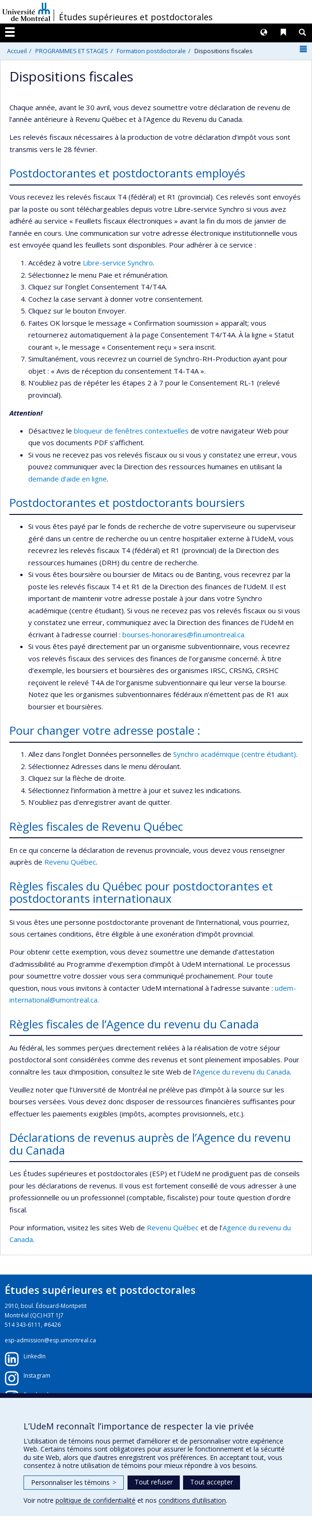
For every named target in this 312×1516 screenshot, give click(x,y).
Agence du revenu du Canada (243, 1071)
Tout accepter (211, 1481)
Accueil (17, 51)
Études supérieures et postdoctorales (136, 17)
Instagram (37, 1376)
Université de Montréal (26, 11)
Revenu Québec (70, 861)
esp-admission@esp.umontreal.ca (50, 1340)
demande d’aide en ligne (67, 478)
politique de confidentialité (96, 1500)
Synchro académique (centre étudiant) (234, 754)
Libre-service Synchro (118, 262)
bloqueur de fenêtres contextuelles (131, 430)
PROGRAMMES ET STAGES (71, 51)
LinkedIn (35, 1356)
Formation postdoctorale (151, 51)
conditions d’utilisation (192, 1500)
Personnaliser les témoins (73, 1482)
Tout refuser (154, 1481)
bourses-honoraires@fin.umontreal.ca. (184, 634)
